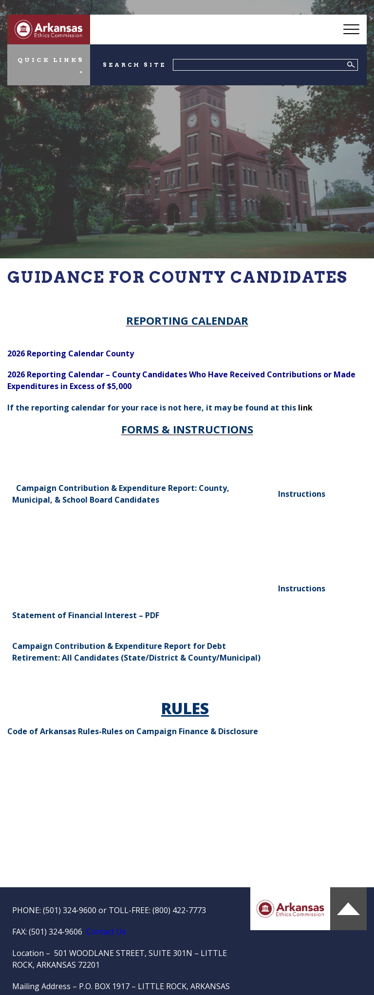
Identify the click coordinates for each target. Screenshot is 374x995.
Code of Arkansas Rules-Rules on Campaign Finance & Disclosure (132, 731)
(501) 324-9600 (69, 910)
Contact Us (106, 931)
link (305, 407)
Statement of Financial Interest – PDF (85, 615)
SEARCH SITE (134, 64)
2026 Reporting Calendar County (70, 353)
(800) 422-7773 (179, 910)
